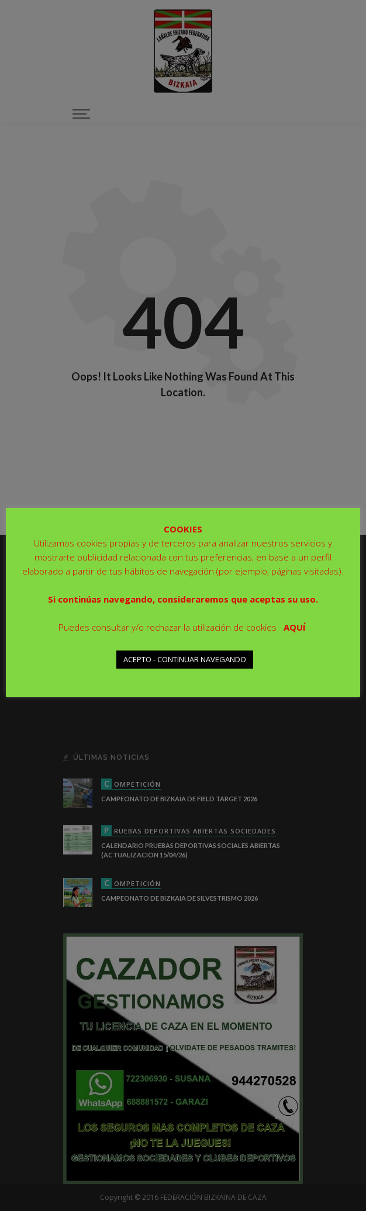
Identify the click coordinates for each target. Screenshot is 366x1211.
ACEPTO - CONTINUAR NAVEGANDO (184, 659)
